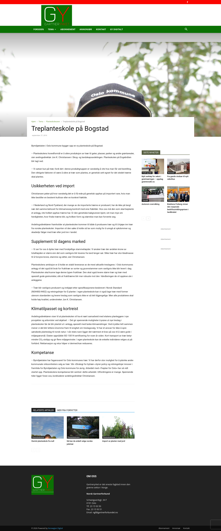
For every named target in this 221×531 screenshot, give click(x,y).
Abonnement (67, 29)
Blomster (171, 173)
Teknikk (145, 200)
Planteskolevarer (53, 121)
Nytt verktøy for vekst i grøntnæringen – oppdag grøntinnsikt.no (152, 179)
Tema (52, 29)
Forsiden (38, 29)
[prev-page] (33, 450)
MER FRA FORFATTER (67, 410)
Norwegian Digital (55, 528)
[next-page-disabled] (38, 450)
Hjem (33, 121)
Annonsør (86, 29)
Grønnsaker (172, 200)
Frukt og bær (147, 173)
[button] (186, 29)
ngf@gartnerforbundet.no (105, 512)
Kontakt (101, 29)
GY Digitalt (116, 29)
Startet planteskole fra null (42, 441)
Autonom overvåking (150, 204)
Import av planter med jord (113, 441)
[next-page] (148, 218)
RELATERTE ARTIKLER (43, 410)
